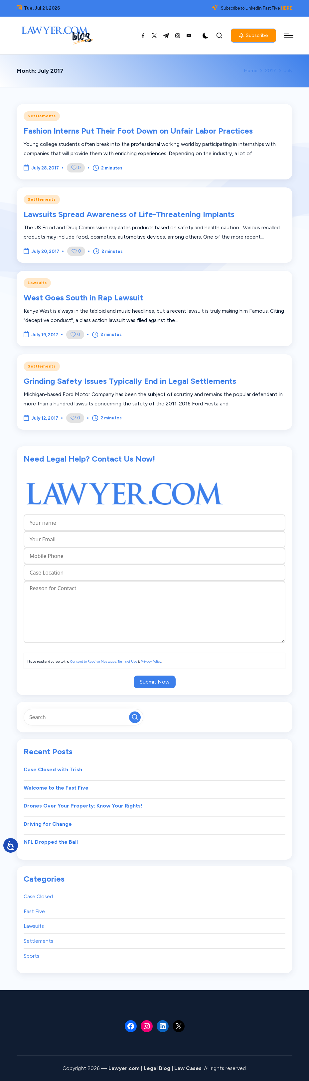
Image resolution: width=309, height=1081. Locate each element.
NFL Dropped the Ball (51, 842)
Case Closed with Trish (53, 769)
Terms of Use (127, 661)
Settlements (42, 116)
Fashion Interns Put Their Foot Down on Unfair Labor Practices (138, 131)
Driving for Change (48, 824)
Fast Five (34, 911)
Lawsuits (37, 282)
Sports (31, 956)
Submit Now (155, 682)
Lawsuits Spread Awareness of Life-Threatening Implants (129, 214)
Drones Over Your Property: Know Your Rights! (83, 806)
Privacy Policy (151, 661)
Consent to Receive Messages (93, 661)
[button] (253, 36)
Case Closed (38, 896)
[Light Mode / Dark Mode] (206, 35)
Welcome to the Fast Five (56, 788)
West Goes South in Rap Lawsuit (83, 297)
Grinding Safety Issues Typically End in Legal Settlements (130, 381)
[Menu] (288, 35)
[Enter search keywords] (83, 717)
